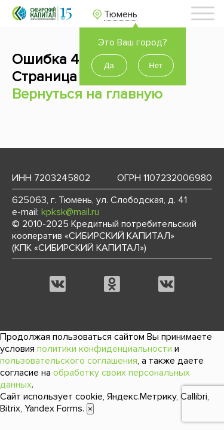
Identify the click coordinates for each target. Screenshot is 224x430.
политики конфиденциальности (104, 349)
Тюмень (120, 14)
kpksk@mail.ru (70, 212)
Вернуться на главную (87, 94)
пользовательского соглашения (68, 361)
